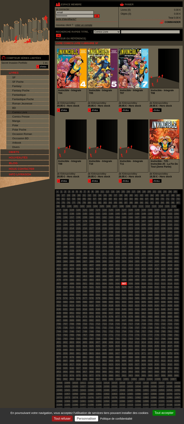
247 (163, 232)
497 (59, 283)
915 (59, 364)
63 (126, 199)
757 (144, 331)
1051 (146, 390)
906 (124, 360)
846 (104, 349)
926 (131, 364)
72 (173, 199)
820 (59, 346)
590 (170, 298)
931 (163, 364)
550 (157, 291)
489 (131, 279)
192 (176, 221)
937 (78, 368)
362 (170, 254)
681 (144, 316)
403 (65, 265)
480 (72, 279)
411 (118, 265)
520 (85, 287)
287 (176, 239)
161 (98, 217)
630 (59, 309)
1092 (91, 401)
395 (137, 261)
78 (79, 202)
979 (104, 375)
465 (98, 276)
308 (65, 246)
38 (120, 195)
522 (98, 287)
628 (170, 305)
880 (78, 357)
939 (91, 368)
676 (111, 316)
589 (163, 298)
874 (163, 353)
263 (144, 235)
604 (137, 302)
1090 (75, 401)
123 (98, 210)
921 (98, 364)
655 (98, 313)
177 (78, 221)
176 (72, 221)
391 (111, 261)
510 (144, 283)
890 (144, 357)
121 (85, 210)
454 (150, 272)
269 (59, 239)
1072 (59, 397)
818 (170, 342)
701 (150, 320)
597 (91, 302)
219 (104, 228)
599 (104, 302)
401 (176, 261)
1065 (130, 394)
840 (65, 349)
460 (65, 276)
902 (98, 360)
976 (85, 375)
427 (98, 268)
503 (98, 283)
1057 (67, 394)
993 (72, 379)
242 (131, 232)
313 (98, 246)
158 (78, 217)
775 (137, 335)
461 (72, 276)
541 (98, 291)
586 (144, 298)
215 (78, 228)
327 (65, 250)
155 (59, 217)
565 (131, 294)
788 (98, 338)
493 (157, 279)
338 (137, 250)
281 (137, 239)
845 (98, 349)
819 (176, 342)
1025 (67, 386)
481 (78, 279)
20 (149, 191)
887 (124, 357)
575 (72, 298)
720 (150, 324)
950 (163, 368)
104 (95, 206)
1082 (138, 397)
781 (176, 335)
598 (98, 302)
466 (104, 276)
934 (59, 368)
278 (118, 239)
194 (65, 224)
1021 (161, 382)
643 (144, 309)
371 (104, 257)
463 (85, 276)
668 (59, 316)
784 (72, 338)
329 (78, 250)
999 (111, 379)
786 (85, 338)
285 (163, 239)
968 (157, 371)
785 (78, 338)
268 (176, 235)
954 (65, 371)
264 (150, 235)
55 (84, 199)
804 (78, 342)
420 (176, 265)
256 (98, 235)
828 (111, 346)
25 (175, 191)
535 (59, 291)
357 (137, 254)
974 (72, 375)
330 (85, 250)
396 (144, 261)
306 (176, 243)
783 (65, 338)
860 (72, 353)
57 (94, 199)
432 (131, 268)
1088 (59, 401)
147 (131, 213)
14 (118, 191)
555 (65, 294)
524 (111, 287)
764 (65, 335)
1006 (165, 379)
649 (59, 313)
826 (98, 346)
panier (129, 4)
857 (176, 349)
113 (154, 206)
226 (150, 228)
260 (124, 235)
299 (131, 243)
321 (150, 246)
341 (157, 250)
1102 (169, 401)
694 (104, 320)
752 (111, 331)
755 (131, 331)
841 (72, 349)
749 (91, 331)
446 (98, 272)
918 (78, 364)
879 (72, 357)
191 (170, 221)
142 (98, 213)
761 (170, 331)
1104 (59, 404)
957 (85, 371)
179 (91, 221)
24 (170, 191)
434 (144, 268)
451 (131, 272)
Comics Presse (20, 116)
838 (176, 346)
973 (65, 375)
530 (150, 287)
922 (104, 364)
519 (78, 287)
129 (137, 210)
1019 (146, 382)
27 (63, 195)
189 (157, 221)
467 (111, 276)
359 (150, 254)
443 (78, 272)
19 (144, 191)
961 (111, 371)
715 (118, 324)
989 (170, 375)
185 (131, 221)
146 (124, 213)
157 (72, 217)
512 (157, 283)
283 (150, 239)
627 (163, 305)
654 (91, 313)
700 (144, 320)
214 (72, 228)
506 (118, 283)
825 (91, 346)
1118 (169, 404)
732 (104, 327)
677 (118, 316)
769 (98, 335)
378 (150, 257)
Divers (16, 147)
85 (115, 202)
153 (170, 213)
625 (150, 305)
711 (91, 324)
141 (91, 213)
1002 (134, 379)
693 (98, 320)
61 (115, 199)
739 (150, 327)
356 (131, 254)
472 (144, 276)
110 (135, 206)
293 (91, 243)
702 (157, 320)
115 (167, 206)
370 (98, 257)
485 (104, 279)
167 (137, 217)
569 (157, 294)
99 (63, 206)
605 (144, 302)
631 (65, 309)
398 (157, 261)
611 (59, 305)
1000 (118, 379)
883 (98, 357)
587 (150, 298)
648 (176, 309)
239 (111, 232)
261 (131, 235)
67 (146, 199)
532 (163, 287)
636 (98, 309)
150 (150, 213)
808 (104, 342)
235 (85, 232)
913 (170, 360)
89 (136, 202)
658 (118, 313)
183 (118, 221)
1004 (149, 379)
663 (150, 313)
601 (118, 302)
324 (170, 246)
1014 (106, 382)
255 (91, 235)
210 (170, 224)
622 (131, 305)
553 (176, 291)
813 (137, 342)
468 (118, 276)
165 (124, 217)
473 (150, 276)
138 (72, 213)
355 (124, 254)
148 (137, 213)
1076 (91, 397)
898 (72, 360)
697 (124, 320)
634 (85, 309)
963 (124, 371)
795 (144, 338)
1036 (153, 386)
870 (137, 353)
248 (170, 232)
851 (137, 349)
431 (124, 268)
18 (139, 191)
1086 (169, 397)
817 (163, 342)
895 (176, 357)
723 (170, 324)
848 (118, 349)
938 (85, 368)
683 (157, 316)
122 (91, 210)
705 (176, 320)
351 (98, 254)
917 (72, 364)
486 (111, 279)
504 (104, 283)
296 (111, 243)
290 (72, 243)
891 (150, 357)
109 (128, 206)
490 (137, 279)
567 (144, 294)
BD (14, 107)
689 (72, 320)
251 (65, 235)
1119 (177, 404)
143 (104, 213)
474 (157, 276)
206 (144, 224)
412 (124, 265)
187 (144, 221)
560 (98, 294)
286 (170, 239)
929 (150, 364)
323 (163, 246)
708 (72, 324)
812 (131, 342)
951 (170, 368)
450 (124, 272)
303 (157, 243)
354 (118, 254)
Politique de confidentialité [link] (116, 418)
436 (157, 268)
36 (110, 195)
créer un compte (83, 25)
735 (124, 327)
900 (85, 360)
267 (170, 235)
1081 (130, 397)
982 (124, 375)
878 (65, 357)
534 (176, 287)
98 (58, 206)
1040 (59, 390)
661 (137, 313)
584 (131, 298)
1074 (75, 397)
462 (78, 276)
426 (91, 268)
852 (144, 349)
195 (72, 224)
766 (78, 335)
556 (72, 294)
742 (170, 327)
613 (72, 305)
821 (65, 346)
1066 (138, 394)
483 (91, 279)
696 (118, 320)
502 (91, 283)
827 (104, 346)
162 (104, 217)
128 (131, 210)
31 (84, 195)
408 (98, 265)
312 (91, 246)
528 (137, 287)
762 (176, 331)
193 (59, 224)
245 (150, 232)
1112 (122, 404)
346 (65, 254)
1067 (146, 394)
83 (105, 202)
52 (68, 199)
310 (78, 246)
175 (65, 221)
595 (78, 302)
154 (176, 213)
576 (78, 298)
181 (104, 221)
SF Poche (18, 81)
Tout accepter (164, 413)
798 (163, 338)
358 (144, 254)
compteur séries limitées (23, 58)
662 (144, 313)
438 (170, 268)
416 (150, 265)
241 (124, 232)
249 (176, 232)
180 (98, 221)
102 (82, 206)
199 (98, 224)
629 (176, 305)
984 (137, 375)
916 (65, 364)
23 (165, 191)
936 (72, 368)
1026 (75, 386)
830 (124, 346)
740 (157, 327)
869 (131, 353)
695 (111, 320)
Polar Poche (19, 129)
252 (72, 235)
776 (144, 335)
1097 (130, 401)
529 (144, 287)
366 (72, 257)
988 (163, 375)
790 (111, 338)
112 (148, 206)
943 (118, 368)
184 (124, 221)
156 (65, 217)
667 (176, 313)
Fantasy (16, 86)
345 (59, 254)
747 (78, 331)
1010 (75, 382)
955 (72, 371)
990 (176, 375)
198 (91, 224)
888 (131, 357)
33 (94, 195)
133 (163, 210)
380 (163, 257)
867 (118, 353)
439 (176, 268)
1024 (59, 386)
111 (141, 206)
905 (118, 360)
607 (157, 302)
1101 (161, 401)
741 (163, 327)
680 (137, 316)
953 (59, 371)
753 (118, 331)
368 (85, 257)
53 (73, 199)
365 (65, 257)
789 (104, 338)
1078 (106, 397)
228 (163, 228)
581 (111, 298)
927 (137, 364)
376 (137, 257)
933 (176, 364)
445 (91, 272)
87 (126, 202)
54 (79, 199)
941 (104, 368)
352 (104, 254)
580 (104, 298)
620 (118, 305)
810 (118, 342)
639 (118, 309)
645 (157, 309)
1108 (91, 404)
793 (131, 338)
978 (98, 375)
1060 (91, 394)
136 (59, 213)
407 (91, 265)
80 (89, 202)
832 (137, 346)
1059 (83, 394)
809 (111, 342)
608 (163, 302)
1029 (98, 386)
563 (118, 294)
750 (98, 331)
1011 (83, 382)
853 (150, 349)
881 (85, 357)
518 (72, 287)
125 (111, 210)
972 (59, 375)
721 (157, 324)
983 (131, 375)
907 (131, 360)
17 (133, 191)
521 (91, 287)
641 (131, 309)
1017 (130, 382)
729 (85, 327)
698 (131, 320)
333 (104, 250)
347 (72, 254)
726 (65, 327)
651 (72, 313)
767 (85, 335)
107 (115, 206)
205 (137, 224)
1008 (59, 382)
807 (98, 342)
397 (150, 261)
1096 (122, 401)
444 (85, 272)
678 (124, 316)
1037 (161, 386)
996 (91, 379)
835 (157, 346)
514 (170, 283)
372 (111, 257)
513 (163, 283)
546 (131, 291)
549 (150, 291)
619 (111, 305)
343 (170, 250)
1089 (67, 401)
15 (123, 191)
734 (118, 327)
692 (91, 320)
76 (68, 202)
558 (85, 294)
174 (59, 221)
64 (131, 199)
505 (111, 283)
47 (167, 195)
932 (170, 364)
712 (98, 324)
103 (89, 206)
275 (98, 239)
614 (78, 305)
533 (170, 287)
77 (73, 202)
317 (124, 246)
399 (163, 261)
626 (157, 305)
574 (65, 298)
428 (104, 268)
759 (157, 331)
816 (157, 342)
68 (152, 199)
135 (176, 210)
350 (91, 254)
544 (118, 291)
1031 (114, 386)
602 (124, 302)
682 (150, 316)
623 (137, 305)
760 (163, 331)
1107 (83, 404)
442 (72, 272)
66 (141, 199)
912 (163, 360)
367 (78, 257)
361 (163, 254)
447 (104, 272)
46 (162, 195)
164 (118, 217)
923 (111, 364)
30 (79, 195)
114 (161, 206)
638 (111, 309)
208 (157, 224)
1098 (138, 401)
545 (124, 291)
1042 (75, 390)
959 (98, 371)
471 (137, 276)
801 (59, 342)
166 (131, 217)
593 (65, 302)
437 (163, 268)
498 (65, 283)
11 (102, 191)
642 (137, 309)
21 (154, 191)
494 (163, 279)
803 (72, 342)
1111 (114, 404)
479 (65, 279)
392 (118, 261)
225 (144, 228)
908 (137, 360)
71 (167, 199)
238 (104, 232)
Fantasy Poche (20, 90)
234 (78, 232)
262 (137, 235)
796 (150, 338)
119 (72, 210)
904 (111, 360)
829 (118, 346)
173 (176, 217)
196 (78, 224)
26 (58, 195)
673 (91, 316)
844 (91, 349)
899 (78, 360)
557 (78, 294)
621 (124, 305)
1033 (130, 386)
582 (118, 298)
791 (118, 338)
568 (150, 294)
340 (150, 250)
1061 (98, 394)
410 (111, 265)
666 (170, 313)
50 (58, 199)
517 (65, 287)
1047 (114, 390)
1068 (153, 394)
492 (150, 279)
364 (59, 257)
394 (131, 261)
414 (137, 265)
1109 (98, 404)
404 (72, 265)
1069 (161, 394)
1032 (122, 386)
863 (91, 353)
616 (91, 305)
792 (124, 338)
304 (163, 243)
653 (85, 313)
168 (144, 217)
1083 (146, 397)
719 (144, 324)
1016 (122, 382)
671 (78, 316)
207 (150, 224)
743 (176, 327)
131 (150, 210)
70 (162, 199)
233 (72, 232)
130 (144, 210)
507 (124, 283)
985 (144, 375)
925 (124, 364)
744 (59, 331)
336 (124, 250)
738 (144, 327)
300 (137, 243)
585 (137, 298)
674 (98, 316)
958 (91, 371)
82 (100, 202)
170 (157, 217)
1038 (169, 386)
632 (72, 309)
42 (141, 195)
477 (176, 276)
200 (104, 224)
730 (91, 327)
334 (111, 250)
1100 (153, 401)
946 (137, 368)
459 (59, 276)
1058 (75, 394)
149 (144, 213)
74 (58, 202)
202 (118, 224)
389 (98, 261)
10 (97, 191)
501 (85, 283)
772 (118, 335)
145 (118, 213)
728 (78, 327)
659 (124, 313)
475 (163, 276)
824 (85, 346)
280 (131, 239)
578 (91, 298)
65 (136, 199)
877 (59, 357)
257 (104, 235)
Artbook (16, 142)
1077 (98, 397)
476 (170, 276)
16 (128, 191)
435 (150, 268)
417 (157, 265)
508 (131, 283)
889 (137, 357)
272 (78, 239)
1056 (59, 394)
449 (118, 272)
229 (170, 228)
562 (111, 294)
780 (170, 335)
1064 (122, 394)
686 (176, 316)
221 (118, 228)
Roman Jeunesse (22, 103)
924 (118, 364)
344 (176, 250)
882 (91, 357)
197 (85, 224)
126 (118, 210)
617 (98, 305)
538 (78, 291)
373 (118, 257)
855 (163, 349)
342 (163, 250)
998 (104, 379)
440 (59, 272)
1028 (91, 386)
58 (100, 199)
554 (59, 294)
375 (131, 257)
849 (124, 349)
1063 (114, 394)
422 (65, 268)
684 (163, 316)
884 (104, 357)
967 (150, 371)
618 (104, 305)
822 (72, 346)
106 (108, 206)
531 (157, 287)
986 (150, 375)
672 (85, 316)
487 (118, 279)
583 (124, 298)
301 (144, 243)
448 (111, 272)
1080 (122, 397)
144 (111, 213)
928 (144, 364)
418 (163, 265)
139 (78, 213)
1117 (161, 404)
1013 (98, 382)
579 (98, 298)
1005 (157, 379)
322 (157, 246)
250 (59, 235)
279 (124, 239)
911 (157, 360)
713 (104, 324)
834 (150, 346)
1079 (114, 397)
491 (144, 279)
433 (137, 268)
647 (170, 309)
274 (91, 239)
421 (59, 268)
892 (157, 357)
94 (162, 202)
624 (144, 305)
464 (91, 276)
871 (144, 353)
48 (173, 195)
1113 (130, 404)
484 (98, 279)
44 (152, 195)
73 (178, 199)
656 (104, 313)
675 (104, 316)
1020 (153, 382)
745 (65, 331)
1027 (83, 386)
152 (163, 213)
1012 (91, 382)
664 (157, 313)
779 (163, 335)
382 (176, 257)
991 (59, 379)
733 (111, 327)
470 (131, 276)
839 (59, 349)
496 (176, 279)
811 (124, 342)
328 (72, 250)
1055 (177, 390)
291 (78, 243)
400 (170, 261)
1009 (67, 382)
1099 (146, 401)
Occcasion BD (20, 138)
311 (85, 246)
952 (176, 368)
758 (150, 331)
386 (78, 261)
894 (170, 357)
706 (59, 324)
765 (72, 335)
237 (98, 232)
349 (85, 254)
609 (170, 302)
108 (121, 206)
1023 (177, 382)
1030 (106, 386)
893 (163, 357)
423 (72, 268)
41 (136, 195)
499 (72, 283)
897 (65, 360)
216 (85, 228)
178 (85, 221)
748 (85, 331)
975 (78, 375)
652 (78, 313)
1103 (177, 401)
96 (173, 202)
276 (104, 239)
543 (111, 291)
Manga (16, 120)
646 (163, 309)
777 (150, 335)
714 (111, 324)
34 (100, 195)
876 (176, 353)
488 (124, 279)
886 (118, 357)
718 (137, 324)
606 (150, 302)
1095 (114, 401)
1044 (91, 390)
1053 (161, 390)
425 (85, 268)
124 (104, 210)
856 (170, 349)
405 (78, 265)
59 (105, 199)
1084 (153, 397)
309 (72, 246)
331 (91, 250)
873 (157, 353)
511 (150, 283)
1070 (169, 394)
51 (63, 199)
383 (59, 261)
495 (170, 279)
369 (91, 257)
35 (105, 195)
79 (84, 202)
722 (163, 324)
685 (170, 316)
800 (176, 338)
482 (85, 279)
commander (173, 22)
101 (76, 206)
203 (124, 224)
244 (144, 232)
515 (176, 283)
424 (78, 268)
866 (111, 353)
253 (78, 235)
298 (124, 243)
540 (91, 291)
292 (85, 243)
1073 (67, 397)
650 (65, 313)
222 (124, 228)
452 (137, 272)
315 (111, 246)
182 (111, 221)
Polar (15, 125)
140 (85, 213)
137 (65, 213)
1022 (169, 382)
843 (85, 349)
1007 (173, 379)
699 (137, 320)
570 (163, 294)
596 (85, 302)
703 (163, 320)
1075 (83, 397)
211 (176, 224)
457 (170, 272)
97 (178, 202)
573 (59, 298)
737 (137, 327)
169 (150, 217)
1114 (138, 404)
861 (78, 353)
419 (170, 265)
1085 (161, 397)
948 (150, 368)
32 (89, 195)
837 (170, 346)
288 (59, 243)
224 (137, 228)
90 (141, 202)
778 (157, 335)
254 (85, 235)
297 (118, 243)
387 (85, 261)
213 (65, 228)
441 (65, 272)
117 (59, 210)
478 (59, 279)
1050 (138, 390)
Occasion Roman (22, 133)
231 (59, 232)
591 (176, 298)
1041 (67, 390)
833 (144, 346)
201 (111, 224)
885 (111, 357)
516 (59, 287)
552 (170, 291)
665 (163, 313)
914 (176, 360)
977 (91, 375)
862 (85, 353)
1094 (106, 401)
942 (111, 368)
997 (98, 379)
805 (85, 342)
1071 (177, 394)
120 (78, 210)
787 (91, 338)
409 (104, 265)
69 (157, 199)
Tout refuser (62, 418)
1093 (98, 401)
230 (176, 228)
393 (124, 261)
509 (137, 283)
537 (72, 291)
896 (59, 360)
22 (159, 191)
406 (85, 265)
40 (131, 195)
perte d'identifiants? (66, 19)
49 (178, 195)
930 (157, 364)
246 (157, 232)
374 (124, 257)
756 (137, 331)
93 (157, 202)
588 (157, 298)
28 (68, 195)
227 (157, 228)
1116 (153, 404)
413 (131, 265)
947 (144, 368)
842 (78, 349)
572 (176, 294)
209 (163, 224)
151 (157, 213)
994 (78, 379)
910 (150, 360)
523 (104, 287)
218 (98, 228)
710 (85, 324)
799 (170, 338)
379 (157, 257)
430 (118, 268)
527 (131, 287)
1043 (83, 390)
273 (85, 239)
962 (118, 371)
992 (65, 379)
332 (98, 250)
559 (91, 294)
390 (104, 261)
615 (85, 305)
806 (91, 342)
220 (111, 228)
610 (176, 302)
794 (137, 338)
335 (118, 250)
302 (150, 243)
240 (118, 232)
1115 (146, 404)
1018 (138, 382)
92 (152, 202)
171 (163, 217)
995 (85, 379)
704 (170, 320)
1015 (114, 382)
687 (59, 320)
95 (167, 202)
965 (137, 371)
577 (85, 298)
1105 (67, 404)
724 (176, 324)
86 (120, 202)
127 (124, 210)
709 (78, 324)
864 (98, 353)
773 (124, 335)
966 (144, 371)
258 (111, 235)
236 (91, 232)
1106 (75, 404)
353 (111, 254)
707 (65, 324)
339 (144, 250)
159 (85, 217)
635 (91, 309)
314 (104, 246)
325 (176, 246)
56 (89, 199)
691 (85, 320)
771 (111, 335)
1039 (177, 386)
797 (157, 338)
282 (144, 239)
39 (126, 195)
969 (163, 371)
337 (131, 250)
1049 (130, 390)
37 (115, 195)
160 (91, 217)
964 (131, 371)
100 (69, 206)
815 (150, 342)
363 (176, 254)
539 (85, 291)
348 (78, 254)
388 (91, 261)
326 (59, 250)
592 (59, 302)
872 (150, 353)
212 (59, 228)
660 (131, 313)
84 (110, 202)
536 (65, 291)
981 (118, 375)
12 (107, 191)
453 (144, 272)
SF (14, 77)
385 (72, 261)
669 (65, 316)
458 (176, 272)
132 (157, 210)
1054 (169, 390)
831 (131, 346)
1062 (106, 394)
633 (78, 309)
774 (131, 335)
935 (65, 368)
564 (124, 294)
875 (170, 353)
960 (104, 371)
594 (72, 302)
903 (104, 360)
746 (72, 331)
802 (65, 342)
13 (112, 191)
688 (65, 320)
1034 (138, 386)
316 (118, 246)
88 (131, 202)
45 (157, 195)
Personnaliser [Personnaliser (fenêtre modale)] (86, 418)
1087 (177, 397)
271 (72, 239)
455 (157, 272)
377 (144, 257)
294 (98, 243)
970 (170, 371)
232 (65, 232)
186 (137, 221)
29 (73, 195)
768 (91, 335)
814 (144, 342)
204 (131, 224)
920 (91, 364)
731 (98, 327)
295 (104, 243)
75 (63, 202)
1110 (106, 404)
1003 (141, 379)
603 (131, 302)
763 (59, 335)
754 (124, 331)
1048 (122, 390)
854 (157, 349)
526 (124, 287)
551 (163, 291)
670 (72, 316)
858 (59, 353)
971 (176, 371)
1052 (153, 390)
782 (59, 338)
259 (118, 235)
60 (110, 199)
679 (131, 316)
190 (163, 221)
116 (174, 206)
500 (78, 283)
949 (157, 368)
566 (137, 294)
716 (124, 324)
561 (104, 294)
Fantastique (19, 94)
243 (137, 232)
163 (111, 217)
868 (124, 353)
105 (102, 206)
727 (72, 327)
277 (111, 239)
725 (59, 327)
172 (170, 217)
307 (59, 246)
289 (65, 243)
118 (65, 210)
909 (144, 360)
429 (111, 268)
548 (144, 291)
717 (131, 324)
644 (150, 309)
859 (65, 353)
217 (91, 228)
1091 (83, 401)
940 (98, 368)
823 (78, 346)
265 (157, 235)
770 (104, 335)
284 (157, 239)
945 (131, 368)
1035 (146, 386)
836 (163, 346)
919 (85, 364)
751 (104, 331)
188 (150, 221)
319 (137, 246)
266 (163, 235)
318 (131, 246)
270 (65, 239)
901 (91, 360)
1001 (126, 379)
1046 (106, 390)
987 (157, 375)
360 (157, 254)
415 (144, 265)
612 (65, 305)
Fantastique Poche (23, 99)
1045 (98, 390)
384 (65, 261)
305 (170, 243)
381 (170, 257)
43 (146, 195)
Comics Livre (19, 112)
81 (94, 202)
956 (78, 371)
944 (124, 368)
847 (111, 349)
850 (131, 349)
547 (137, 291)
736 (131, 327)
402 (59, 265)
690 (78, 320)
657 (111, 313)
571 (170, 294)
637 (104, 309)
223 (131, 228)
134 (170, 210)
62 (120, 199)
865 (104, 353)
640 (124, 309)
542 (104, 291)
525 (118, 287)
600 (111, 302)
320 (144, 246)
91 (146, 202)
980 (111, 375)
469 (124, 276)
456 (163, 272)
